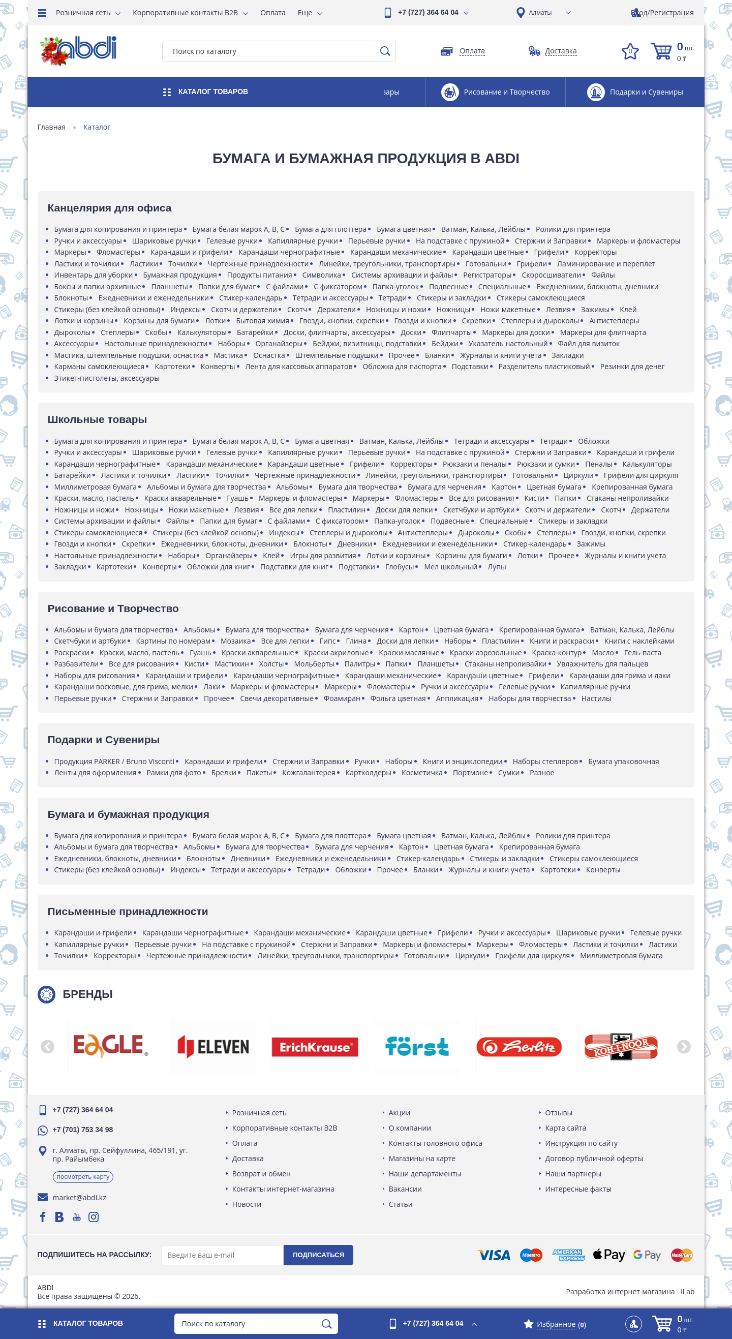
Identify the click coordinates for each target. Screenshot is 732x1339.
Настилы (597, 698)
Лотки (216, 320)
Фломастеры (119, 252)
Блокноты (72, 297)
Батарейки (255, 332)
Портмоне (471, 772)
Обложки (595, 441)
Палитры (360, 663)
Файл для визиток (590, 343)
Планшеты (170, 286)
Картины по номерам (174, 641)
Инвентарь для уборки (94, 275)
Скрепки (477, 320)
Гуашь (239, 498)
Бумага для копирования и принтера (119, 229)
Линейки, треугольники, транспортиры (388, 263)
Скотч (298, 309)
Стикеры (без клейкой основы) (108, 309)
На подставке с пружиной (461, 241)
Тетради (393, 297)
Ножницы (454, 309)
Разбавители (77, 663)
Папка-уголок (396, 286)
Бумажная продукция (181, 275)
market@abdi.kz (80, 1197)
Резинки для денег (633, 366)
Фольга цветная (398, 698)
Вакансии (405, 1189)
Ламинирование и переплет (607, 263)
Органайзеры (279, 343)
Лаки (213, 686)
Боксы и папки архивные (98, 286)
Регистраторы (488, 275)
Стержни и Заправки (551, 241)
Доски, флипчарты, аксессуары (338, 332)
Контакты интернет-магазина (284, 1189)
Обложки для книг (219, 566)
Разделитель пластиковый (545, 366)
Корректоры (596, 252)
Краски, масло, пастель (95, 498)
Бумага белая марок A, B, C (239, 229)
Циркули (579, 475)
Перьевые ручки (377, 241)
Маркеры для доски (517, 332)
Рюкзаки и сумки (547, 464)
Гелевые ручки (233, 241)
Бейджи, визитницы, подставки (368, 343)
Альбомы (293, 487)
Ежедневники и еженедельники (154, 297)
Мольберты (315, 663)
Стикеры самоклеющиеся (541, 297)
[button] (48, 1047)
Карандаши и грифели (190, 252)
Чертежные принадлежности (258, 263)
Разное (543, 772)
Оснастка (270, 355)
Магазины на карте (422, 1158)
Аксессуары (75, 343)
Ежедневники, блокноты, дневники (598, 286)
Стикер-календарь (251, 297)
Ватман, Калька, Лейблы (484, 229)
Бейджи (446, 343)
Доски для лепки (405, 509)
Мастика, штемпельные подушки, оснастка (129, 355)
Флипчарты (453, 332)
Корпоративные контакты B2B (185, 12)
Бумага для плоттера (332, 229)
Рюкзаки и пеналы (475, 464)
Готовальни (486, 263)
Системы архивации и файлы (403, 275)
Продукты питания (260, 275)
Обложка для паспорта (402, 366)
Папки (566, 498)
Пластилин (348, 509)
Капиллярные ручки (304, 241)
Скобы (157, 332)
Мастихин (233, 663)
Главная (52, 127)
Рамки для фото (174, 772)
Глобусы (400, 566)
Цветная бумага (555, 487)
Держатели (337, 309)
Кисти (535, 498)
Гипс (328, 641)
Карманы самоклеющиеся (100, 366)
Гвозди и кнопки (423, 320)
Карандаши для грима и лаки (620, 675)
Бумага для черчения (445, 487)
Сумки (510, 772)
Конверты (218, 366)
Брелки (224, 772)
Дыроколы (73, 332)
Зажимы (596, 309)
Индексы (186, 309)
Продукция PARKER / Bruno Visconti (115, 761)
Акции (400, 1112)
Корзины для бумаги (160, 320)
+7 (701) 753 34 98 (83, 1129)
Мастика (229, 355)
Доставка (248, 1158)
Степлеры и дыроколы (541, 320)
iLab (687, 1291)
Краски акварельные (181, 498)
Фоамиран (343, 698)
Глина (357, 641)
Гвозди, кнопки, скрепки (342, 320)
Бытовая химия (263, 320)
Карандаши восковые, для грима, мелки (124, 686)
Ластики (145, 263)
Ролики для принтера (574, 229)
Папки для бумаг (227, 286)
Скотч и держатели (245, 309)
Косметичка (423, 772)
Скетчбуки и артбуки (479, 509)
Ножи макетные (509, 309)
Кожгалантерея (309, 772)
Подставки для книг (295, 566)
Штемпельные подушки (337, 355)
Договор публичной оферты (594, 1158)
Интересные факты (578, 1189)
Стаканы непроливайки (629, 498)
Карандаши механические (397, 252)
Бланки (437, 355)
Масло (604, 652)
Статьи (401, 1204)
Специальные (503, 286)
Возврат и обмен (262, 1173)
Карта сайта (565, 1128)
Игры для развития (324, 555)
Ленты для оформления (96, 772)
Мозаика (236, 641)
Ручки (365, 761)
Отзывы (558, 1112)
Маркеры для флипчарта (604, 332)
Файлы (604, 275)
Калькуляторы (202, 332)
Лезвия (558, 309)
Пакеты (259, 772)
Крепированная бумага (633, 487)
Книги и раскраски (562, 641)
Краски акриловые (337, 652)
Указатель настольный (508, 343)
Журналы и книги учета (501, 355)
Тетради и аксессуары (331, 297)
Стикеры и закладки (452, 297)
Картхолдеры (369, 772)
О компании (410, 1128)
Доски (412, 332)
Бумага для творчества (359, 487)
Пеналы (599, 464)
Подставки (470, 366)
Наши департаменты (425, 1173)
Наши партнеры (573, 1173)
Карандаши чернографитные (290, 252)
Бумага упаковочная (624, 761)
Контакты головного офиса (436, 1143)
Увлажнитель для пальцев (603, 663)
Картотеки (173, 366)
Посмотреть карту (83, 1176)
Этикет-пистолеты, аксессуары (107, 378)
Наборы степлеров (546, 761)
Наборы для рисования (95, 675)
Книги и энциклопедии (463, 761)
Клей (629, 309)
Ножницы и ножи (397, 309)
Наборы (232, 343)
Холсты (272, 663)
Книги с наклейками (640, 641)
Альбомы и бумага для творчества (207, 487)
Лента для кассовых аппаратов (299, 366)
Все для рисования (482, 498)
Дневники (356, 544)
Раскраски (72, 652)
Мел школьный (451, 566)
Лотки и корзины (84, 320)
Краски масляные (410, 652)
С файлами (285, 286)
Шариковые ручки (165, 241)
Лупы (498, 566)
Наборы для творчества (531, 698)
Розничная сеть (83, 12)
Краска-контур (558, 652)
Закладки (569, 355)
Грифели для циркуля (641, 475)
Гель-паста (643, 652)
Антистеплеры (615, 320)
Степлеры (119, 332)
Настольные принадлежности (156, 343)
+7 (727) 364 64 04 (428, 12)
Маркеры (71, 252)
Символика (322, 275)
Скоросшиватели (552, 275)
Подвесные (449, 286)
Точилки (184, 263)
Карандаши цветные (489, 252)
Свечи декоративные (278, 698)
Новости (247, 1204)
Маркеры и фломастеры (639, 241)
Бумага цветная (405, 229)
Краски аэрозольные (486, 652)
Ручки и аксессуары (89, 241)
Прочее (402, 355)
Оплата (273, 12)
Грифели (550, 252)
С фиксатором (339, 286)
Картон (505, 487)
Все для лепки (294, 509)
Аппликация (458, 698)
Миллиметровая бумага (96, 487)
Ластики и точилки (87, 263)
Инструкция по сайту (581, 1143)
